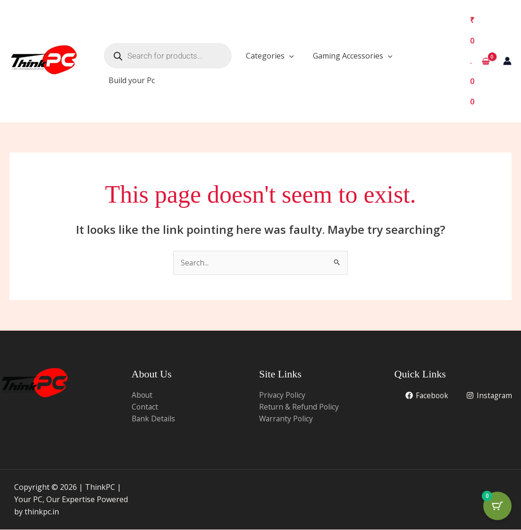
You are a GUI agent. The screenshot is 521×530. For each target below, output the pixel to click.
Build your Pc (132, 80)
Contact (145, 407)
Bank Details (154, 419)
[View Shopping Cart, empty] (480, 61)
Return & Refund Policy (299, 407)
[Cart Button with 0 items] (497, 506)
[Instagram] (488, 407)
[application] (289, 56)
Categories (270, 56)
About (142, 395)
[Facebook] (490, 396)
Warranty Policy (287, 419)
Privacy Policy (282, 395)
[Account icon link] (507, 61)
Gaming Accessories (353, 56)
